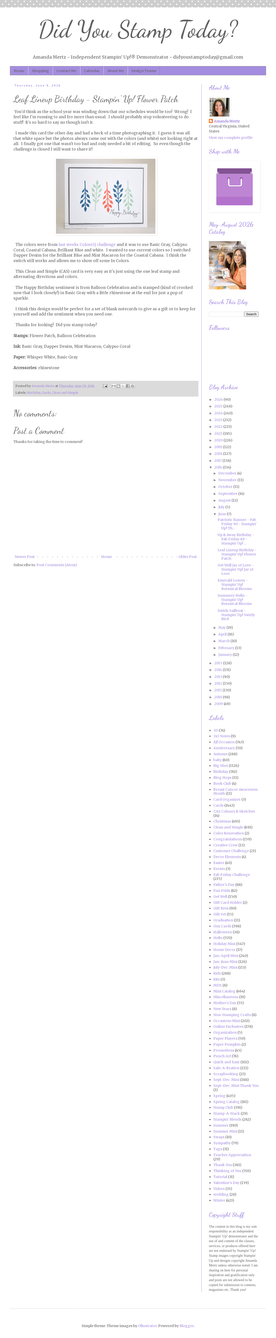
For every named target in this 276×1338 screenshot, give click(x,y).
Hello (218, 938)
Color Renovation (228, 833)
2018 (218, 453)
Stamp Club (223, 1107)
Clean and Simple (65, 392)
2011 (218, 690)
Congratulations (227, 839)
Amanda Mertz (227, 121)
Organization (225, 1032)
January (225, 654)
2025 (218, 406)
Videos (219, 1188)
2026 (219, 399)
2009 (219, 704)
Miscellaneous (225, 997)
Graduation (223, 920)
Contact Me (66, 71)
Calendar (92, 71)
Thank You (222, 1165)
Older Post (188, 556)
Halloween (222, 932)
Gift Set (219, 914)
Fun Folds (221, 890)
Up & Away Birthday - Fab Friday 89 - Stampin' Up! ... (236, 539)
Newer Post (25, 556)
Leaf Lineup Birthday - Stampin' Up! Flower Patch (237, 554)
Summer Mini (225, 1131)
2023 (218, 420)
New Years (222, 1009)
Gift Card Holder (227, 902)
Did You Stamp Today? (138, 29)
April (223, 634)
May (222, 627)
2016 (218, 467)
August (224, 500)
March (224, 641)
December (227, 473)
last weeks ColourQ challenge (87, 244)
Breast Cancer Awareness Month (235, 791)
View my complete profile (231, 137)
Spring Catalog (226, 1102)
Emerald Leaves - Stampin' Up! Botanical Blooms (235, 584)
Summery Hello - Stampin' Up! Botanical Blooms (235, 599)
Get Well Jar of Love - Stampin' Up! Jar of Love (236, 569)
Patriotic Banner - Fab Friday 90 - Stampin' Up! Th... (237, 523)
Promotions (223, 1050)
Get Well (220, 896)
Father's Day (223, 884)
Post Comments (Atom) (57, 565)
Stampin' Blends (227, 1119)
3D (215, 730)
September (228, 493)
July (221, 507)
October (225, 486)
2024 (219, 413)
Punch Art (222, 1056)
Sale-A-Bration (226, 1068)
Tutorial (220, 1177)
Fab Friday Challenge (231, 874)
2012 (218, 683)
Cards (46, 392)
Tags (217, 1149)
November (227, 480)
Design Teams (143, 71)
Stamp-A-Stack (226, 1113)
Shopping (40, 71)
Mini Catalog (224, 991)
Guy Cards (222, 926)
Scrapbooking (225, 1074)
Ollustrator (147, 1326)
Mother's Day (224, 1003)
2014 (218, 670)
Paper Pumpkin (227, 1044)
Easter (218, 863)
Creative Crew (225, 845)
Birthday (33, 392)
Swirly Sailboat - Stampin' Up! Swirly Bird (236, 614)
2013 (218, 676)
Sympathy (222, 1143)
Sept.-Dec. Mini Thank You (236, 1085)
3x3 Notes (221, 736)
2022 (218, 426)
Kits (216, 979)
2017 (218, 460)
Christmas (222, 821)
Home (19, 71)
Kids (217, 973)
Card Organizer (227, 799)
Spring (219, 1096)
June (222, 514)
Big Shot (220, 765)
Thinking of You (227, 1171)
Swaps (219, 1137)
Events (219, 868)
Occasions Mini (226, 1021)
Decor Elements (227, 857)
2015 (218, 663)
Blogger (187, 1326)
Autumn (220, 754)
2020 (219, 440)
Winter (219, 1200)
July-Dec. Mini (225, 967)
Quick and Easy (226, 1062)
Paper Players (225, 1038)
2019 (218, 447)
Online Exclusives (228, 1026)
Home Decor (224, 949)
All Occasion (224, 742)
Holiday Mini (224, 944)
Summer (221, 1125)
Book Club (222, 783)
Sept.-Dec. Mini (226, 1079)
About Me (115, 71)
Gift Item (221, 908)
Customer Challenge (231, 851)
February (226, 648)
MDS (217, 985)
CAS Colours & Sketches (234, 811)
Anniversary (224, 748)
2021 (218, 433)
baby (217, 760)
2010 (218, 697)
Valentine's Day (226, 1183)
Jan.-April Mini (225, 955)
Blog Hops (222, 777)
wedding (221, 1194)
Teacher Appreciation (232, 1155)
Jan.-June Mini (225, 961)
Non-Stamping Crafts (232, 1015)
